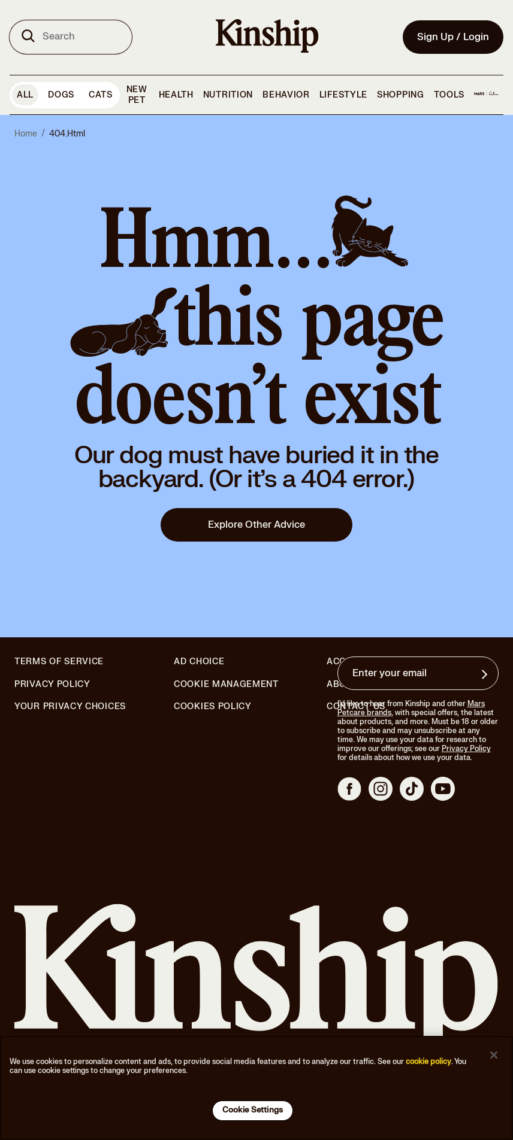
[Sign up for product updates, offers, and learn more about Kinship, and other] (486, 674)
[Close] (494, 1055)
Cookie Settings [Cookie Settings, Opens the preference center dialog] (252, 1110)
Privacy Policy (52, 684)
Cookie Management (226, 684)
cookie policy (428, 1061)
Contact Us (356, 706)
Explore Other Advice (256, 525)
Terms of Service (59, 661)
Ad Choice (199, 661)
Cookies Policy (213, 706)
